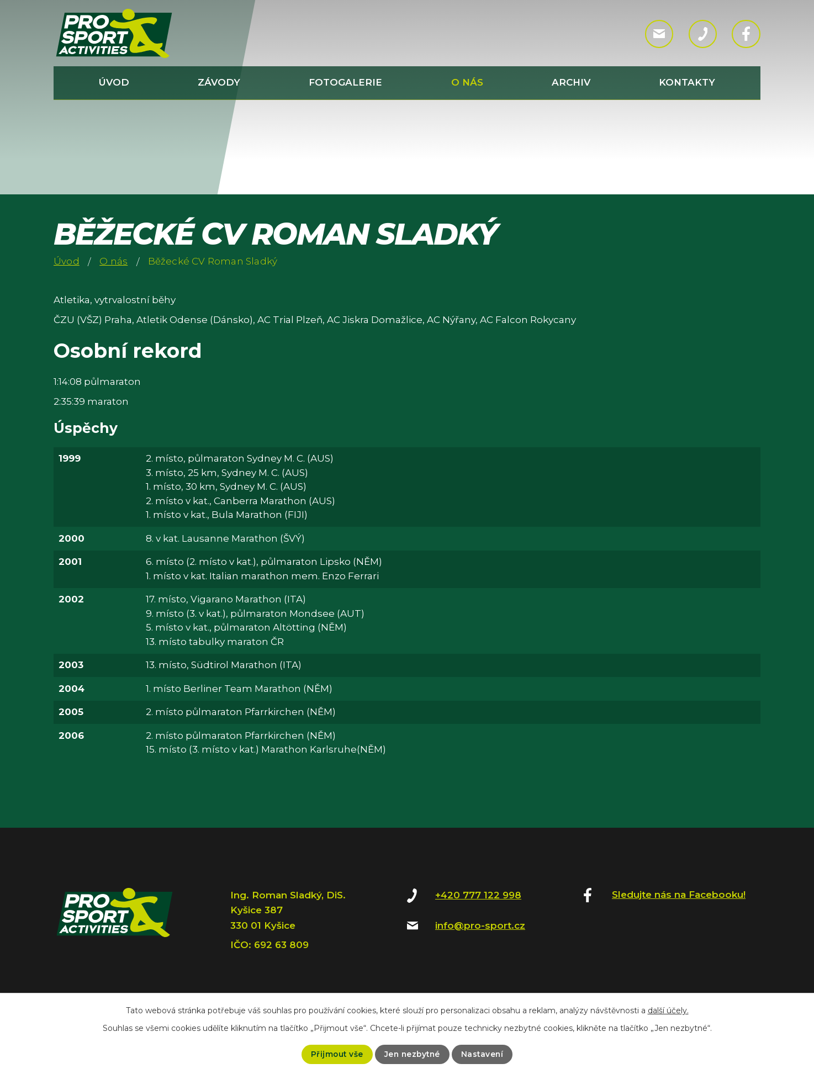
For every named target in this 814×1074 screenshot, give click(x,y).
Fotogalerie (345, 82)
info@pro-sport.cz (480, 925)
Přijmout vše (335, 1054)
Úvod (114, 82)
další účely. (668, 1010)
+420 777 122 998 (478, 895)
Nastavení (484, 1054)
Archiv (571, 82)
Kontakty (687, 82)
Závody (219, 82)
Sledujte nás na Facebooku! (679, 894)
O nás (467, 82)
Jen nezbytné (412, 1054)
